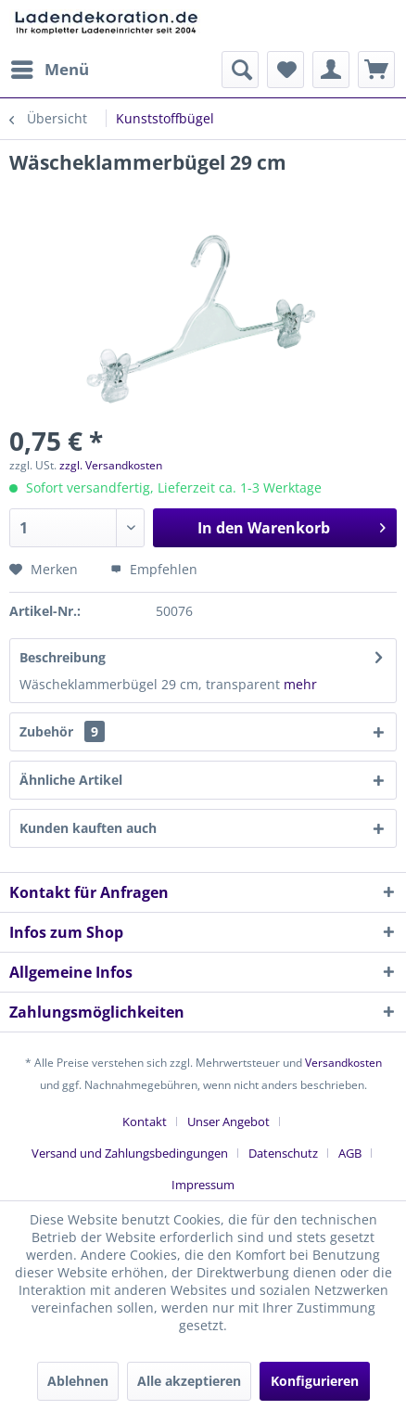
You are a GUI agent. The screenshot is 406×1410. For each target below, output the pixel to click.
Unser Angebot (228, 1121)
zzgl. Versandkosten (110, 465)
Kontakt (144, 1121)
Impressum (203, 1184)
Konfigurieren (315, 1381)
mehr (300, 684)
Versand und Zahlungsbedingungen (130, 1153)
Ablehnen (77, 1381)
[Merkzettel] (285, 69)
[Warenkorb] (376, 69)
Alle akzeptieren (189, 1381)
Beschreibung (62, 657)
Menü (50, 67)
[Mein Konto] (330, 69)
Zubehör (62, 731)
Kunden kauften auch (88, 828)
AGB (350, 1153)
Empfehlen (153, 569)
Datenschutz (283, 1153)
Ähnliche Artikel (70, 779)
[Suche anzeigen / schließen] (240, 69)
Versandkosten (343, 1062)
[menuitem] (49, 69)
